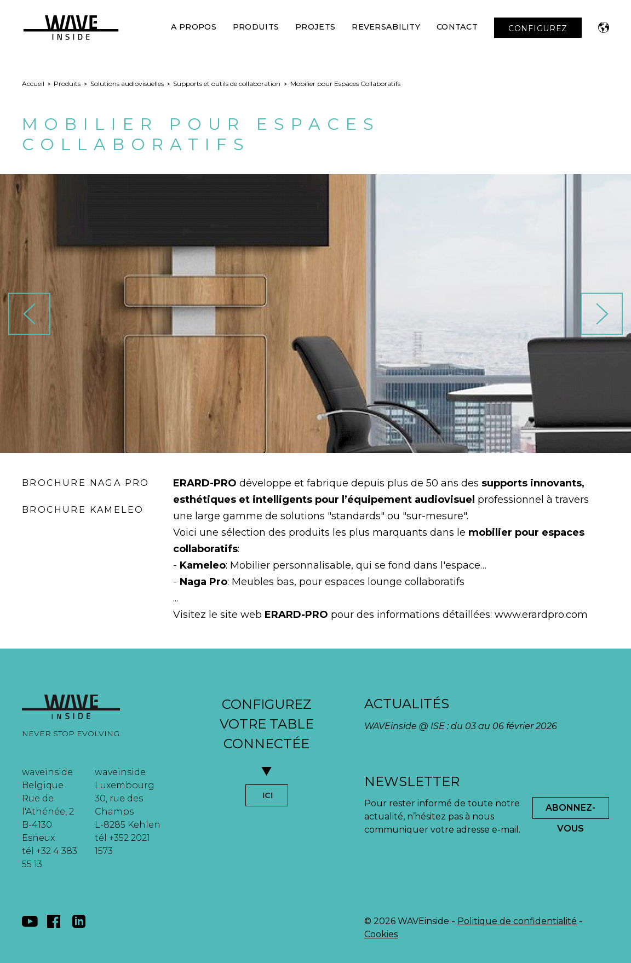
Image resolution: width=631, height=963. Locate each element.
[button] (603, 27)
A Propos (193, 27)
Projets (315, 27)
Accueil (33, 83)
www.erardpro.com (541, 615)
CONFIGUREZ (537, 28)
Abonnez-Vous (570, 811)
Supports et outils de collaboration (226, 83)
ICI (267, 795)
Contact (457, 27)
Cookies (381, 934)
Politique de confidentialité (517, 921)
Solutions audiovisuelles (127, 83)
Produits (256, 27)
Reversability (386, 27)
